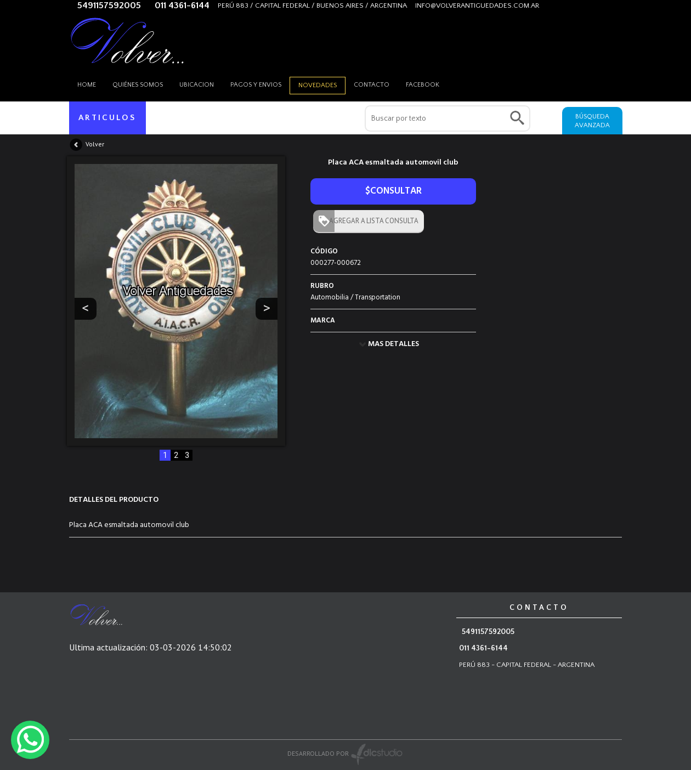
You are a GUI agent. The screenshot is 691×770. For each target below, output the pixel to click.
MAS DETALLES (393, 344)
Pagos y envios (255, 84)
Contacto (371, 84)
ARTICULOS (108, 117)
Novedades (317, 85)
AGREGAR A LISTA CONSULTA (371, 220)
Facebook (422, 84)
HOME (86, 84)
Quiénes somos (137, 84)
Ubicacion (196, 84)
